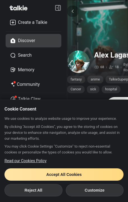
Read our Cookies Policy (25, 161)
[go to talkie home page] (20, 8)
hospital (111, 89)
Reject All (33, 190)
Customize (94, 190)
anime (95, 79)
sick (93, 89)
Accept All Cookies (64, 174)
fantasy (76, 79)
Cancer (76, 89)
